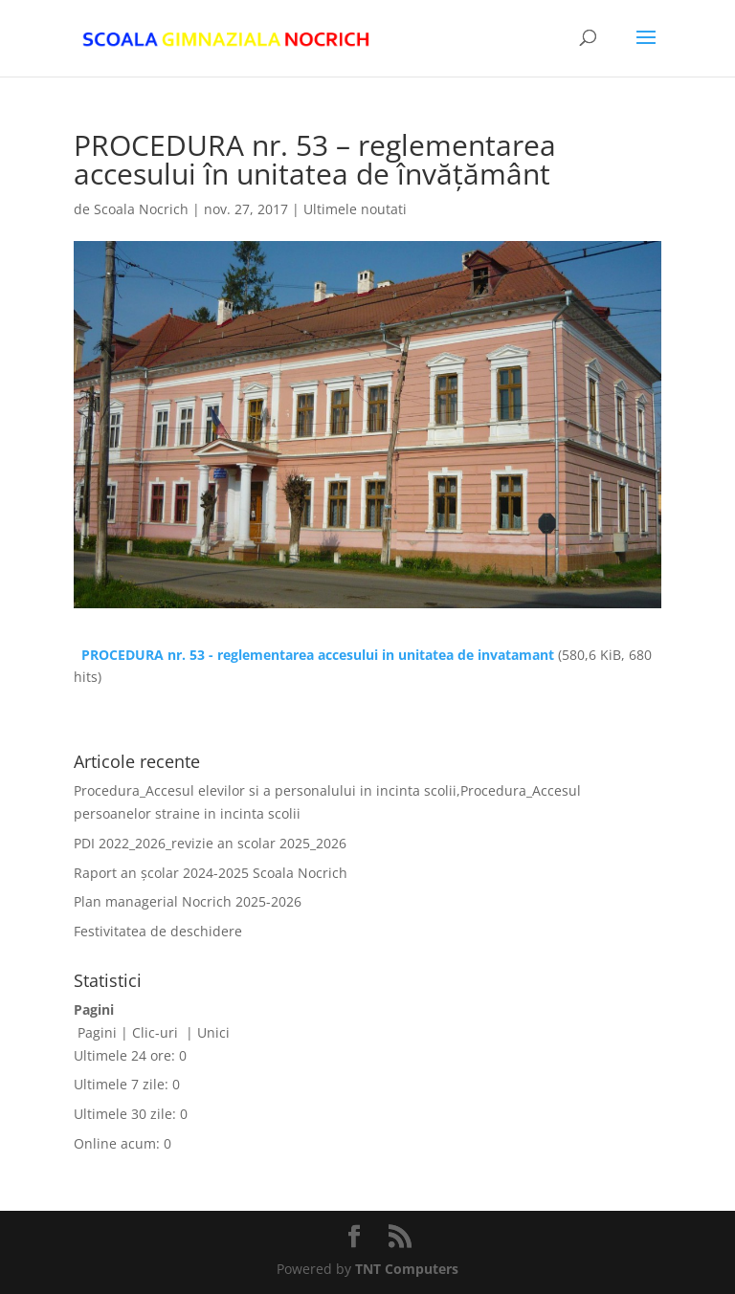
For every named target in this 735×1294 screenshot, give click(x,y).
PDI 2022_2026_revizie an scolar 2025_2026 (210, 843)
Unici (213, 1032)
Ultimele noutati (355, 209)
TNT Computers (406, 1269)
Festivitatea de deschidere (158, 931)
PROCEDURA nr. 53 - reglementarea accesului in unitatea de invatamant (317, 655)
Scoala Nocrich (141, 209)
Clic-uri (157, 1032)
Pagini (97, 1032)
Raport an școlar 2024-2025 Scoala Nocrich (210, 873)
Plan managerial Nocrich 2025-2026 (187, 901)
